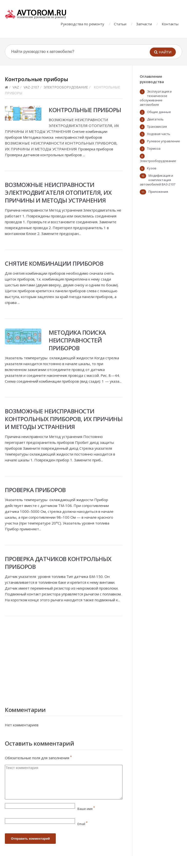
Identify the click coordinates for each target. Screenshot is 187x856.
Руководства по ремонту (82, 23)
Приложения (158, 191)
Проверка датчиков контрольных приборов (58, 563)
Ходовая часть (158, 134)
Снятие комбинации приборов (54, 263)
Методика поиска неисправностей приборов (77, 340)
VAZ (16, 87)
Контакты (170, 23)
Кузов (151, 168)
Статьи (120, 23)
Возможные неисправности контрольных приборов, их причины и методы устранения (63, 419)
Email (82, 824)
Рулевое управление (163, 141)
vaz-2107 (31, 87)
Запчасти (144, 23)
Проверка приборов (35, 490)
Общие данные (159, 112)
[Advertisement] (63, 660)
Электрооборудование (66, 87)
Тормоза (153, 148)
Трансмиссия (157, 126)
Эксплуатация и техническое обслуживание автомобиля (156, 98)
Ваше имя (86, 809)
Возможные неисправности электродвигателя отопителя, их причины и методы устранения (58, 192)
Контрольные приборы (85, 110)
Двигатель (155, 119)
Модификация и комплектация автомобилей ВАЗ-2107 (157, 179)
